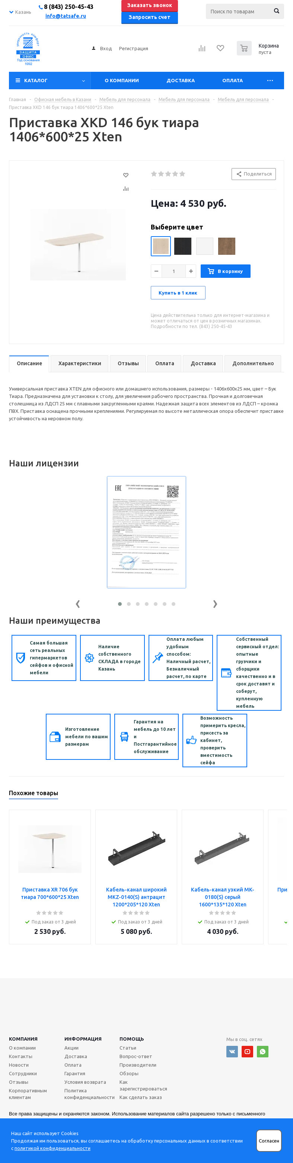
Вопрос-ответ (136, 1056)
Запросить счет (150, 17)
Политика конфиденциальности (89, 1094)
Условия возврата (85, 1082)
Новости (19, 1064)
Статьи (128, 1047)
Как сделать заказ (141, 1097)
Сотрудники (23, 1073)
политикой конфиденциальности (52, 1148)
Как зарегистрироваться (143, 1085)
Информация (83, 1038)
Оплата (232, 80)
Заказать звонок (149, 5)
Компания (23, 1038)
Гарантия (74, 1073)
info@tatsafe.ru (65, 16)
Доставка (180, 80)
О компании (122, 80)
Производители (138, 1064)
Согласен (269, 1141)
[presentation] (78, 602)
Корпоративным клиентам (28, 1094)
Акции (71, 1047)
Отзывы (18, 1082)
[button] (119, 604)
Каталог (36, 80)
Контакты (20, 1056)
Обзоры (129, 1073)
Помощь (132, 1038)
